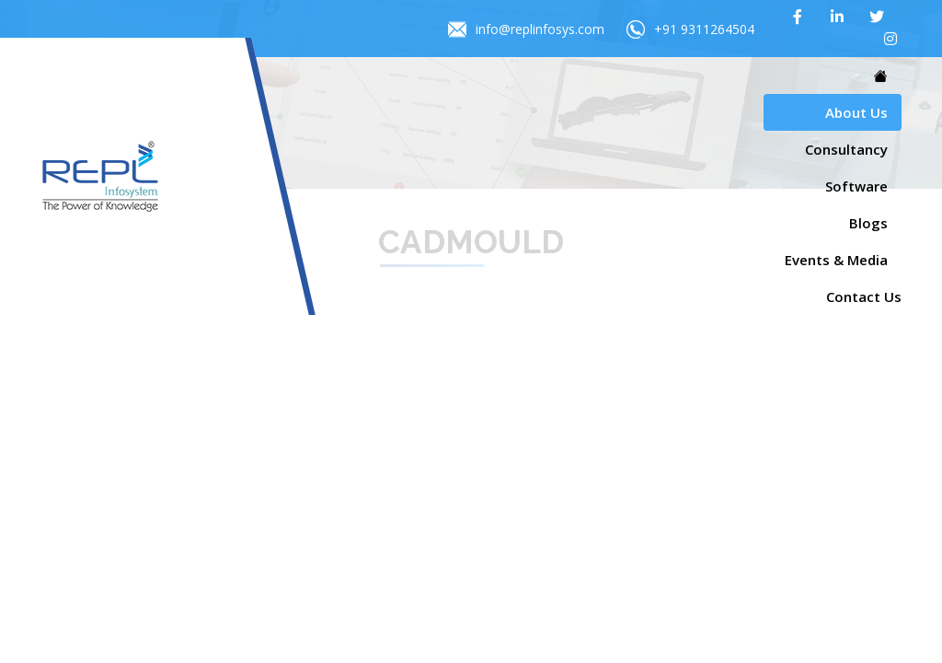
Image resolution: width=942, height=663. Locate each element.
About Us (856, 112)
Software (856, 186)
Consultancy (846, 149)
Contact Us (864, 296)
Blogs (868, 223)
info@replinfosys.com (526, 29)
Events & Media (836, 259)
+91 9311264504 (690, 29)
